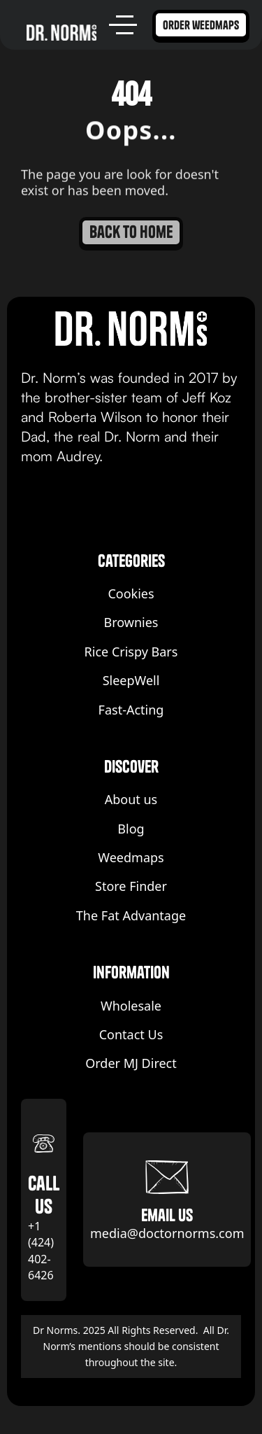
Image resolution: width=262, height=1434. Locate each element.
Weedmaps (130, 858)
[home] (61, 32)
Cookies (131, 594)
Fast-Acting (131, 710)
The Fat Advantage (131, 916)
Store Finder (131, 886)
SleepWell (131, 681)
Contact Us (131, 1035)
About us (131, 800)
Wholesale (131, 1006)
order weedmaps (201, 24)
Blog (130, 829)
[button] (124, 25)
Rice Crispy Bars (131, 652)
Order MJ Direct (131, 1063)
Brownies (131, 622)
